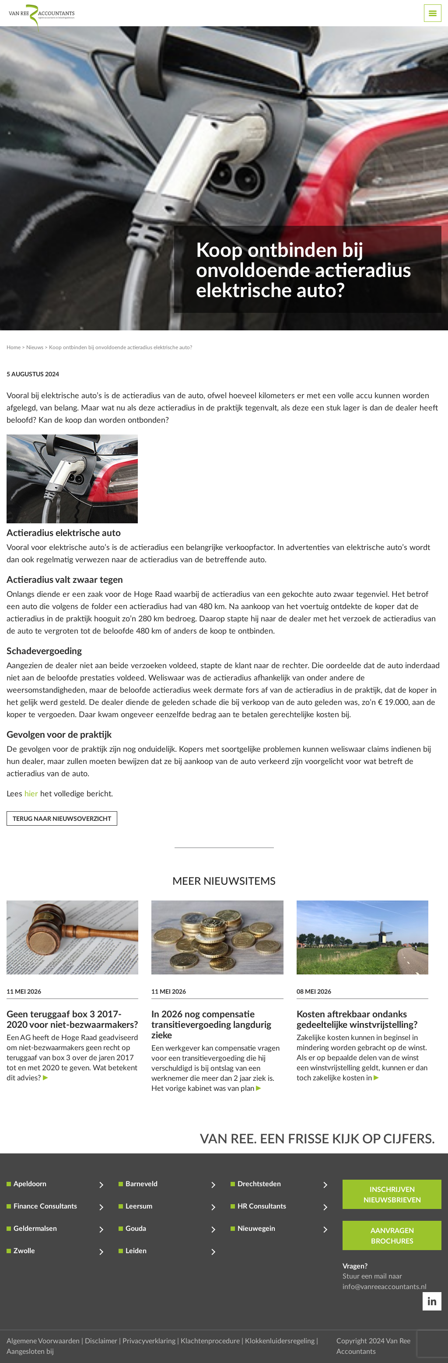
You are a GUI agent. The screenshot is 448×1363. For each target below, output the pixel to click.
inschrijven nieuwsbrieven (392, 1195)
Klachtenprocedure (210, 1341)
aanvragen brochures (392, 1236)
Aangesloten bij (30, 1351)
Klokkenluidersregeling (280, 1341)
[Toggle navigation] (432, 13)
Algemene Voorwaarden (43, 1341)
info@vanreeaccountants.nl (385, 1286)
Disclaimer (101, 1341)
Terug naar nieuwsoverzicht (62, 819)
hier (31, 794)
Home (14, 347)
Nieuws (34, 347)
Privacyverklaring (148, 1341)
